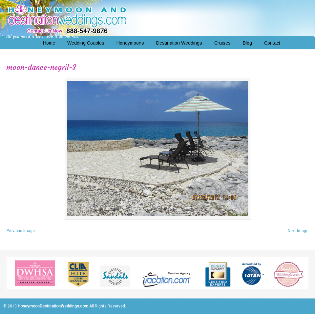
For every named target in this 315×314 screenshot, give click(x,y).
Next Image (298, 230)
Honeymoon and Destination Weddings (67, 18)
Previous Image (21, 230)
